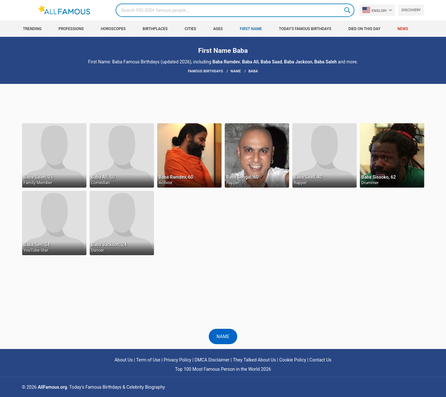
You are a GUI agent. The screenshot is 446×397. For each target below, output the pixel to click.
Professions (71, 29)
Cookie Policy (292, 359)
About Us (124, 359)
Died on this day (364, 29)
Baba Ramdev (226, 61)
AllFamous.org (52, 387)
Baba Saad (271, 61)
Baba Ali (250, 61)
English (374, 10)
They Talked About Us (254, 359)
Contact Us (321, 359)
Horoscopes (113, 29)
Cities (190, 29)
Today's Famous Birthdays (305, 29)
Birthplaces (155, 29)
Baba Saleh (325, 61)
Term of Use (148, 359)
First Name (251, 29)
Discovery (411, 10)
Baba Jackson (298, 61)
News (402, 29)
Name (223, 336)
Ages (218, 29)
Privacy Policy (177, 359)
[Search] (235, 10)
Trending (32, 29)
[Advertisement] (223, 103)
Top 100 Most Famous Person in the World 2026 (223, 369)
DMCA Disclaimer (212, 359)
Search (347, 10)
